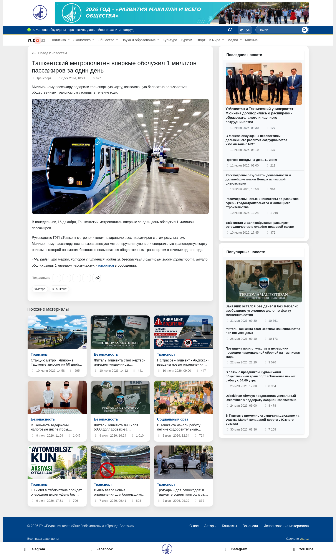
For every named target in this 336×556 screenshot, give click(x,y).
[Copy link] (97, 278)
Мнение (251, 40)
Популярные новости (246, 252)
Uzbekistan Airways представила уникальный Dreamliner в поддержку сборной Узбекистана (261, 398)
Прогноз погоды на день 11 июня (251, 160)
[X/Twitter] (77, 278)
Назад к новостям (49, 53)
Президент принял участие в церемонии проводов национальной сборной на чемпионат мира (263, 352)
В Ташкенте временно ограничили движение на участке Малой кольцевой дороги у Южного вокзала (262, 419)
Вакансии (250, 526)
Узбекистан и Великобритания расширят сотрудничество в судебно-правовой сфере (260, 225)
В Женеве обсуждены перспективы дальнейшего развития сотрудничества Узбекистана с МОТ (256, 140)
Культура (170, 40)
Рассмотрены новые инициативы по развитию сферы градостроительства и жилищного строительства (262, 203)
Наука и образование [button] (139, 40)
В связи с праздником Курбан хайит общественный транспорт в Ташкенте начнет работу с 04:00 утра (261, 376)
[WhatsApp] (87, 278)
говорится (106, 265)
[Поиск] (305, 30)
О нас (194, 526)
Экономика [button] (82, 40)
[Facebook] (67, 278)
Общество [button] (106, 40)
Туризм (186, 40)
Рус (245, 30)
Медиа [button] (233, 40)
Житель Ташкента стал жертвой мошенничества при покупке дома (263, 331)
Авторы (210, 526)
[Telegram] (57, 278)
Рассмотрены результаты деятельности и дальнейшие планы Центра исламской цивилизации (258, 179)
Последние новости (244, 55)
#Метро (40, 289)
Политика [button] (59, 40)
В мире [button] (215, 40)
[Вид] (230, 30)
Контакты (229, 526)
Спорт (200, 40)
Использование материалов (286, 526)
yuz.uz (304, 538)
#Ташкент (59, 289)
